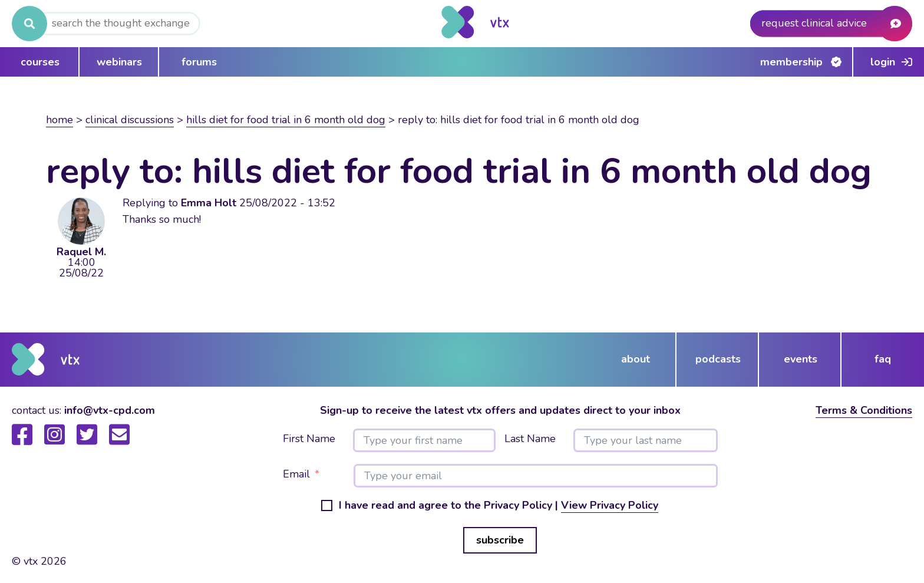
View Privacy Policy (609, 505)
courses (40, 62)
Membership (791, 62)
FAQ (882, 359)
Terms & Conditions (864, 410)
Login (882, 62)
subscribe (500, 540)
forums (199, 62)
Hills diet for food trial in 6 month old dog (285, 120)
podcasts (718, 359)
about (635, 359)
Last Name (530, 439)
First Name (309, 439)
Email (296, 474)
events (800, 359)
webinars (119, 62)
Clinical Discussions (129, 120)
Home (59, 120)
